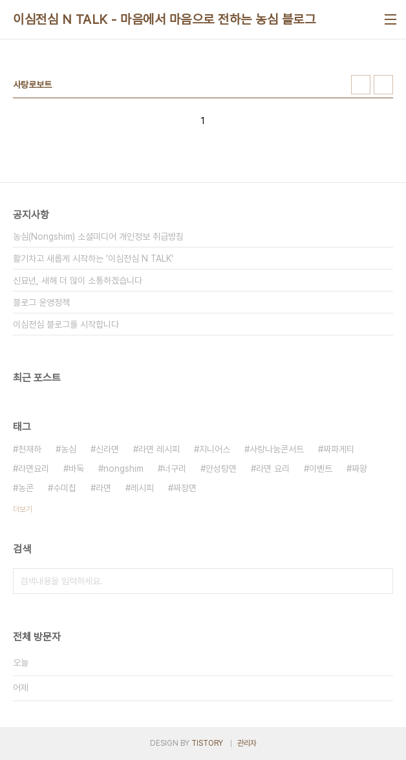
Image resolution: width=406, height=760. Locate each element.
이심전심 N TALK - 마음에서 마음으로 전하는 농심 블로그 (164, 19)
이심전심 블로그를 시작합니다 (66, 324)
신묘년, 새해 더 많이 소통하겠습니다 (77, 280)
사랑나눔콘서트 (277, 449)
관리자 (247, 743)
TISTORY (207, 743)
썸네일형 (360, 84)
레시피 (142, 488)
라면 (103, 488)
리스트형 (383, 84)
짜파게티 (338, 449)
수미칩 (64, 488)
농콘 (26, 488)
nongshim (123, 468)
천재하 (29, 449)
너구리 (174, 468)
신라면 (107, 449)
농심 (68, 449)
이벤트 (320, 468)
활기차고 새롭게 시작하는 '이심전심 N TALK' (93, 258)
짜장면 (185, 488)
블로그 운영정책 (41, 302)
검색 (380, 581)
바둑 (76, 468)
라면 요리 (273, 468)
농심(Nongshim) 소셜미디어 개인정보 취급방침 (98, 236)
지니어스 (214, 449)
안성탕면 (221, 468)
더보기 (22, 509)
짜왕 (359, 468)
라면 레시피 (159, 449)
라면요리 (33, 468)
